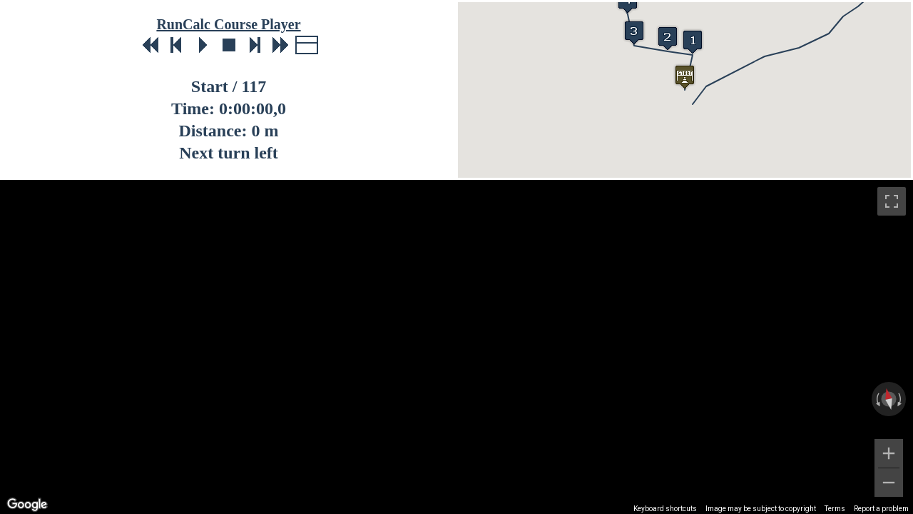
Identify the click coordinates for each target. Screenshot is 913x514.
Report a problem (881, 509)
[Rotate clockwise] (901, 399)
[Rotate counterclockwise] (877, 399)
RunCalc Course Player (228, 24)
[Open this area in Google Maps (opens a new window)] (27, 504)
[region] (456, 347)
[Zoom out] (888, 482)
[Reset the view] (888, 399)
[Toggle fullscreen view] (891, 201)
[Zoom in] (888, 453)
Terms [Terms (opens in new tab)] (835, 509)
